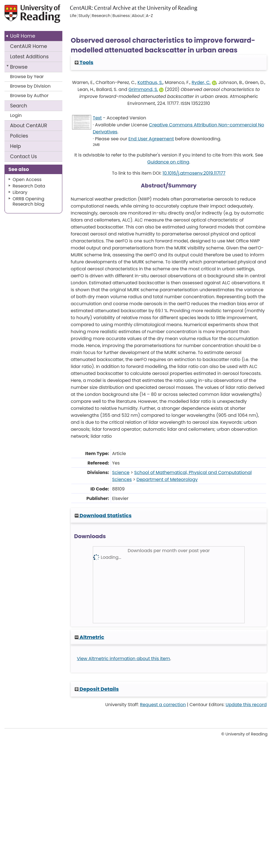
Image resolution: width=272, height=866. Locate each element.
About (28, 125)
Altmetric (89, 637)
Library (20, 192)
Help (15, 146)
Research (101, 16)
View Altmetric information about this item (123, 658)
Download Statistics (103, 515)
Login (16, 115)
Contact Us (23, 156)
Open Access (27, 179)
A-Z (149, 16)
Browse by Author (29, 95)
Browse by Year (27, 76)
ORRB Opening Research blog (28, 201)
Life (73, 16)
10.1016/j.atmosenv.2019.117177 (193, 173)
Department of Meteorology (167, 479)
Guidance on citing (168, 162)
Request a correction (163, 704)
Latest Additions (29, 56)
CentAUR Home (28, 46)
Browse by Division (30, 86)
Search (18, 105)
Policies (19, 136)
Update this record (246, 704)
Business (121, 16)
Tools (84, 62)
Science (120, 472)
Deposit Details (97, 688)
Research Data (29, 186)
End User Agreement (151, 139)
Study (84, 16)
